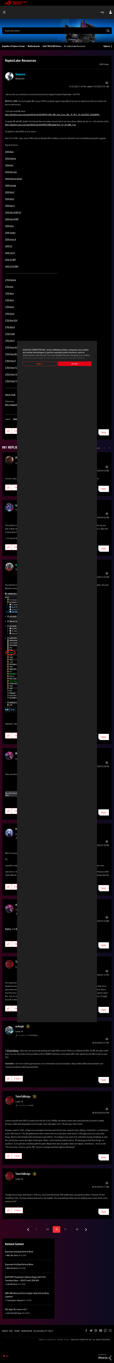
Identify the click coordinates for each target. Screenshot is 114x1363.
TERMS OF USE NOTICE (47, 1340)
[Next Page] (86, 1229)
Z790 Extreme (10, 280)
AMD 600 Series (12, 1268)
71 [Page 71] (65, 1229)
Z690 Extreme (10, 158)
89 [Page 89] (77, 1229)
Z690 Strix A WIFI (11, 219)
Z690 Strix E (9, 192)
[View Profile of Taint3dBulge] (23, 1096)
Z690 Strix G (10, 206)
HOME (17, 1331)
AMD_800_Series (12, 1255)
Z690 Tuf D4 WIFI (11, 266)
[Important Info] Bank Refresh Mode (19, 1252)
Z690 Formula (10, 185)
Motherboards (34, 46)
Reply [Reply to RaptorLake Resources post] (103, 432)
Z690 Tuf (8, 246)
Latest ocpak (10, 395)
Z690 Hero (9, 165)
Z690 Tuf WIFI (10, 260)
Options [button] (106, 46)
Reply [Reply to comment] (103, 488)
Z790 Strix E (9, 314)
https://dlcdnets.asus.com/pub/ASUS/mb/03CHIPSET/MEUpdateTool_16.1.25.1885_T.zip (40, 125)
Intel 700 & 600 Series (52, 46)
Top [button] (6, 1356)
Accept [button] (77, 364)
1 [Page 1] (36, 1229)
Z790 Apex (9, 293)
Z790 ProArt (10, 334)
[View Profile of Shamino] (20, 74)
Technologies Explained (15, 1300)
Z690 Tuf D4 (10, 253)
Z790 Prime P (10, 361)
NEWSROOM (26, 1331)
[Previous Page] (28, 1229)
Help (102, 12)
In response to (28, 1035)
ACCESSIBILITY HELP (43, 1331)
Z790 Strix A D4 (11, 320)
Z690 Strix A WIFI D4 (13, 212)
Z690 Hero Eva (11, 172)
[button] (8, 431)
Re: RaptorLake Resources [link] (74, 46)
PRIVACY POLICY (63, 1340)
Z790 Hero (9, 287)
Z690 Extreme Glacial (13, 179)
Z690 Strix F (9, 199)
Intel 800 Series (12, 1284)
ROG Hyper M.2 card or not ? (16, 1309)
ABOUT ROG (7, 1331)
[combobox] (57, 30)
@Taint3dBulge (13, 1051)
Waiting (8, 929)
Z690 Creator (10, 233)
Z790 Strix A (10, 327)
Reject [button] (36, 364)
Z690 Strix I (9, 226)
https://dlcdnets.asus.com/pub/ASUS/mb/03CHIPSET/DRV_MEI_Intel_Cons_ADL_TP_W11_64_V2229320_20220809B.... (53, 115)
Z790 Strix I (9, 300)
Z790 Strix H (10, 341)
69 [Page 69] (47, 1229)
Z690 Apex (9, 152)
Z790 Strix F (9, 307)
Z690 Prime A (10, 239)
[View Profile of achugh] (19, 1026)
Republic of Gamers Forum (13, 46)
